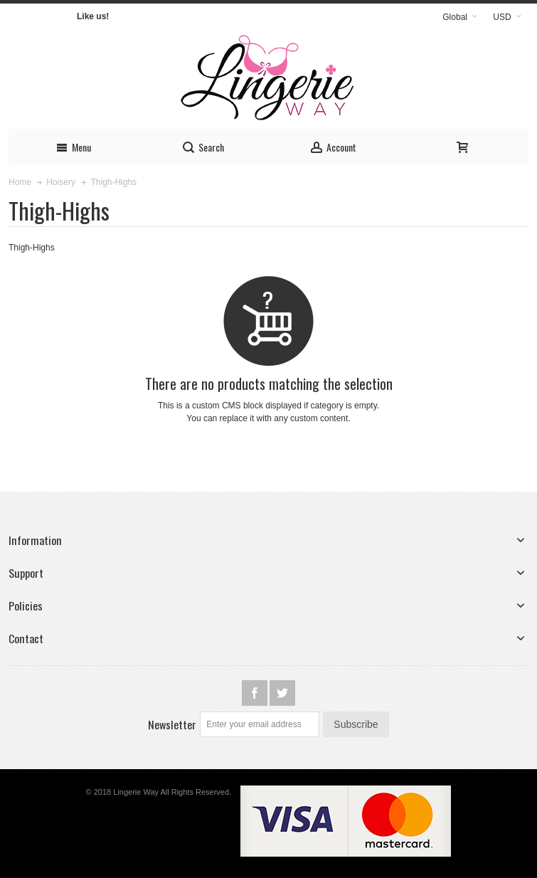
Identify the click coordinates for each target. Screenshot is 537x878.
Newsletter (172, 724)
